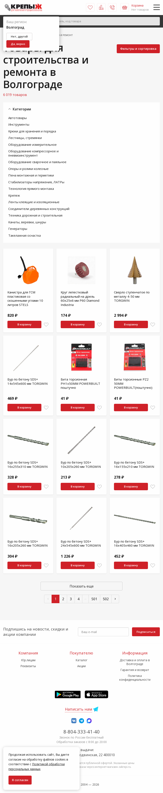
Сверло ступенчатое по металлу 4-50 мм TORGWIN (132, 296)
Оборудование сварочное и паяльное (37, 162)
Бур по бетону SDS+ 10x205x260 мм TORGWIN (81, 464)
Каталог (81, 660)
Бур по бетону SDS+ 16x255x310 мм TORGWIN (27, 464)
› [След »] (115, 598)
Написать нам (78, 709)
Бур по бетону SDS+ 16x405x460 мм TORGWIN (134, 543)
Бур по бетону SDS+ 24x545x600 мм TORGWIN (81, 543)
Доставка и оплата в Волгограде (135, 662)
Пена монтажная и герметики (31, 175)
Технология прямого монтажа (31, 188)
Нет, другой (19, 36)
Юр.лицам (28, 660)
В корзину (24, 324)
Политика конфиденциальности (134, 678)
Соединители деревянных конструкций (38, 209)
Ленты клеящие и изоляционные (33, 202)
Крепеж (14, 195)
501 (94, 599)
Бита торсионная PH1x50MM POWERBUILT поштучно (80, 383)
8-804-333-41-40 (81, 731)
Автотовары (17, 118)
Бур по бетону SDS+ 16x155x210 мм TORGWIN (134, 464)
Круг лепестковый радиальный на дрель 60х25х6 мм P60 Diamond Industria (80, 298)
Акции (81, 666)
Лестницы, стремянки (25, 138)
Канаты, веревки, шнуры (27, 222)
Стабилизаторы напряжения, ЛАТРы (36, 182)
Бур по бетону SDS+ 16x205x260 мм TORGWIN (27, 543)
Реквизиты (28, 666)
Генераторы (17, 228)
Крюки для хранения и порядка (32, 131)
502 (106, 599)
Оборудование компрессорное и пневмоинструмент (33, 153)
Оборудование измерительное (32, 144)
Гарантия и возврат (134, 670)
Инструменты (18, 124)
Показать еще (82, 586)
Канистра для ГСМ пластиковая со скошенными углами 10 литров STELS (25, 298)
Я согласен (20, 780)
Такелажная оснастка (24, 235)
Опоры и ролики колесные (28, 169)
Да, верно (18, 44)
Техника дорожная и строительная (35, 215)
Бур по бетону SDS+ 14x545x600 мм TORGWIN (27, 381)
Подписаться (145, 632)
